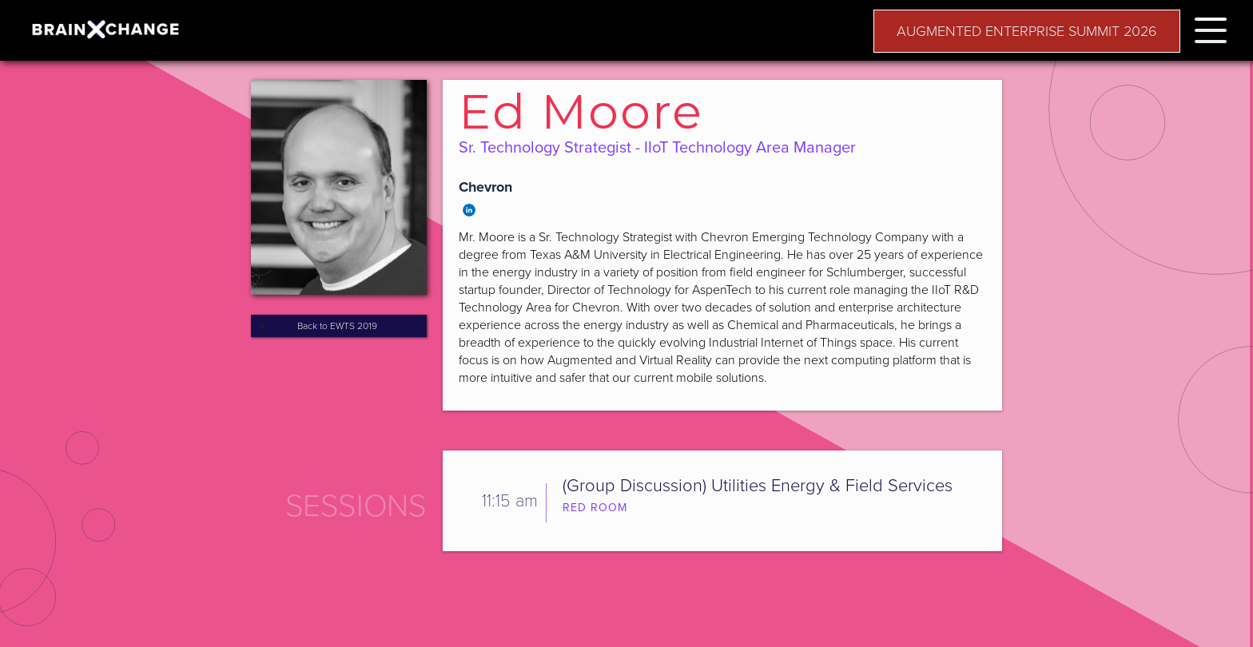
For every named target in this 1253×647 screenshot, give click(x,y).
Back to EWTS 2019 (337, 325)
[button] (1210, 28)
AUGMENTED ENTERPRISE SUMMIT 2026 (1027, 31)
